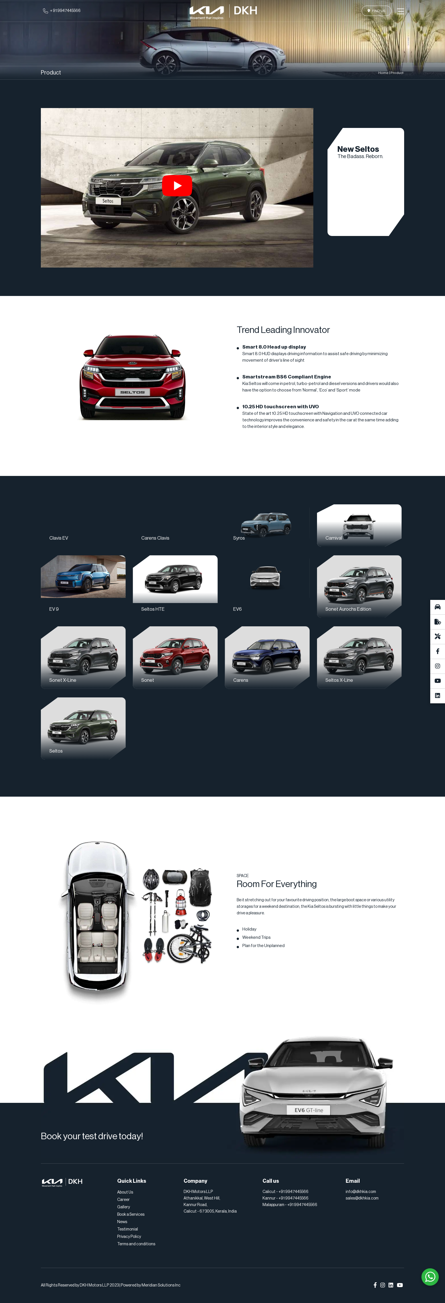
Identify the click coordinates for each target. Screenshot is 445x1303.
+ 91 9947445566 (65, 11)
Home (383, 72)
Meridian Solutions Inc (161, 1285)
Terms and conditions (136, 1244)
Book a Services (130, 1215)
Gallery (123, 1207)
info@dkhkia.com (361, 1192)
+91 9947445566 (293, 1192)
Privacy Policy (129, 1237)
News (122, 1222)
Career (123, 1200)
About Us (125, 1192)
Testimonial (127, 1229)
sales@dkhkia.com (362, 1198)
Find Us (376, 11)
